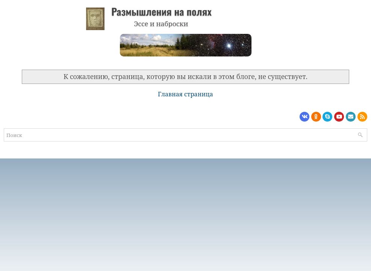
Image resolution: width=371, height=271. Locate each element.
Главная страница (185, 94)
